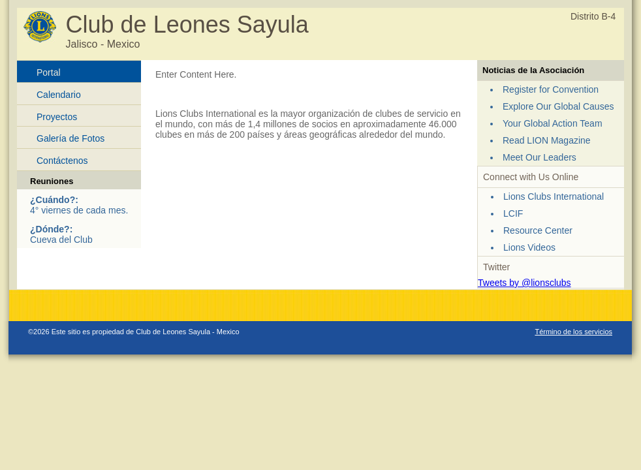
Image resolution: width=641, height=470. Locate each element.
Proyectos (57, 117)
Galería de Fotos (70, 138)
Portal (49, 72)
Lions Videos (529, 247)
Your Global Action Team (552, 123)
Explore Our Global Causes (558, 106)
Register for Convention (551, 89)
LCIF (513, 213)
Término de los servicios (573, 332)
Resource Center (537, 230)
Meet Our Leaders (539, 157)
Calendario (59, 94)
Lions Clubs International (553, 196)
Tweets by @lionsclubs (524, 282)
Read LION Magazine (547, 140)
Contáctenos (62, 160)
